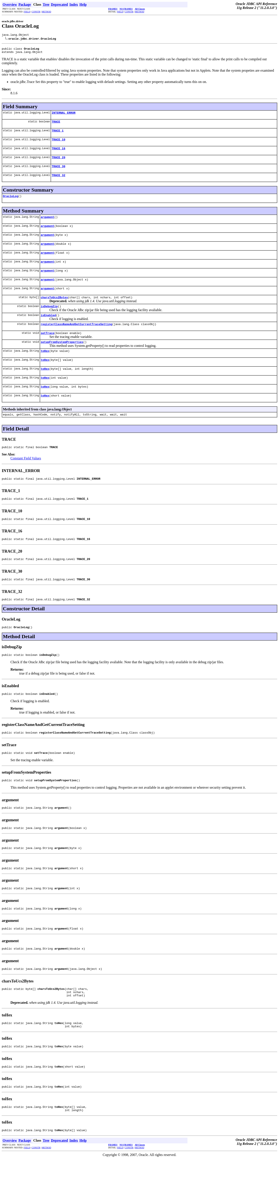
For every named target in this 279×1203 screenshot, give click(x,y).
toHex (45, 369)
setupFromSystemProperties (62, 359)
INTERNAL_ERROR (63, 115)
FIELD (27, 11)
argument (47, 225)
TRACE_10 (58, 144)
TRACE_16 (58, 153)
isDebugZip (49, 321)
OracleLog (10, 204)
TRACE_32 (58, 182)
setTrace (47, 350)
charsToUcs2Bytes (54, 312)
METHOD (46, 11)
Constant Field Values (25, 481)
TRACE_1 (58, 134)
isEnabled (48, 331)
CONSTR (36, 11)
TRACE (56, 125)
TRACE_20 (58, 163)
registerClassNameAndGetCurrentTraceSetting (76, 340)
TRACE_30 (58, 173)
